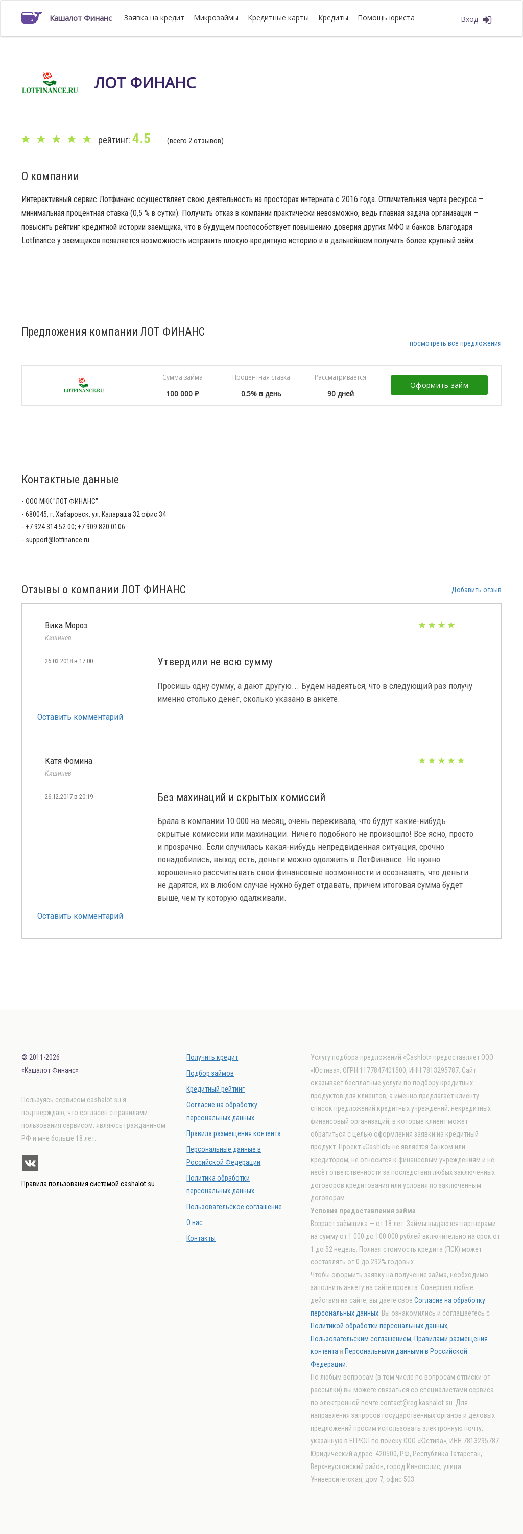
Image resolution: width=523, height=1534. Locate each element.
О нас (194, 1222)
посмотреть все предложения (456, 343)
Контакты (201, 1238)
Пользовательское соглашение (234, 1207)
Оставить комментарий (80, 717)
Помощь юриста (386, 18)
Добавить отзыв (476, 590)
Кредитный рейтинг (215, 1089)
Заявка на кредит (154, 18)
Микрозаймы (216, 18)
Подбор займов (210, 1073)
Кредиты (333, 18)
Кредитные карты (278, 18)
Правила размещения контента (233, 1133)
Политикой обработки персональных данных (379, 1326)
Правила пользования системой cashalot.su (88, 1184)
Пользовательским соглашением (361, 1339)
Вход (476, 19)
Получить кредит (212, 1057)
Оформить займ (439, 385)
